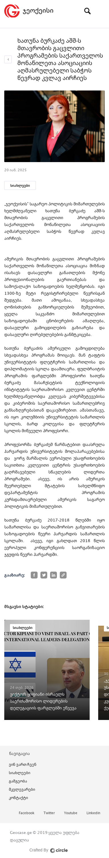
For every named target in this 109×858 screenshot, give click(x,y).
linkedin (93, 813)
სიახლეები (20, 185)
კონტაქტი (18, 797)
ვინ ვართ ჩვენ (22, 764)
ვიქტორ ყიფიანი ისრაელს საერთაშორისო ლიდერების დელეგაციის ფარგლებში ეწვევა (43, 701)
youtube (70, 813)
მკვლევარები (22, 789)
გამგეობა (18, 781)
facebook (26, 813)
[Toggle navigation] (100, 10)
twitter (49, 813)
